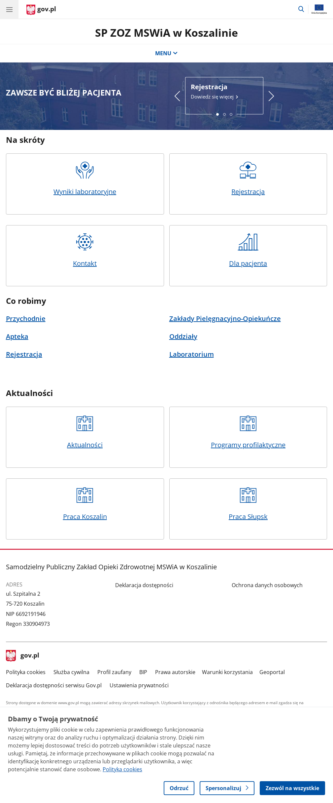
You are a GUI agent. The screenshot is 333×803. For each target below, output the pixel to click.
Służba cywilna (71, 672)
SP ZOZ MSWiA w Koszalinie (166, 32)
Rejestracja (248, 179)
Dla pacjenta (248, 250)
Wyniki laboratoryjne (85, 179)
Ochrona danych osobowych (267, 585)
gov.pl (23, 656)
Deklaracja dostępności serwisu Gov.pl (54, 685)
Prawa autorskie (175, 672)
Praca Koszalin (85, 504)
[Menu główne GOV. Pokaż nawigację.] (9, 9)
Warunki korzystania (227, 672)
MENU (166, 53)
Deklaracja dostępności (144, 585)
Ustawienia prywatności (139, 685)
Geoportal (272, 672)
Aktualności (85, 432)
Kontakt (85, 250)
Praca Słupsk (248, 504)
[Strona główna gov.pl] (41, 10)
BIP (143, 672)
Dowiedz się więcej (224, 91)
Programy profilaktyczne (248, 432)
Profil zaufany (114, 672)
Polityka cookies (26, 672)
